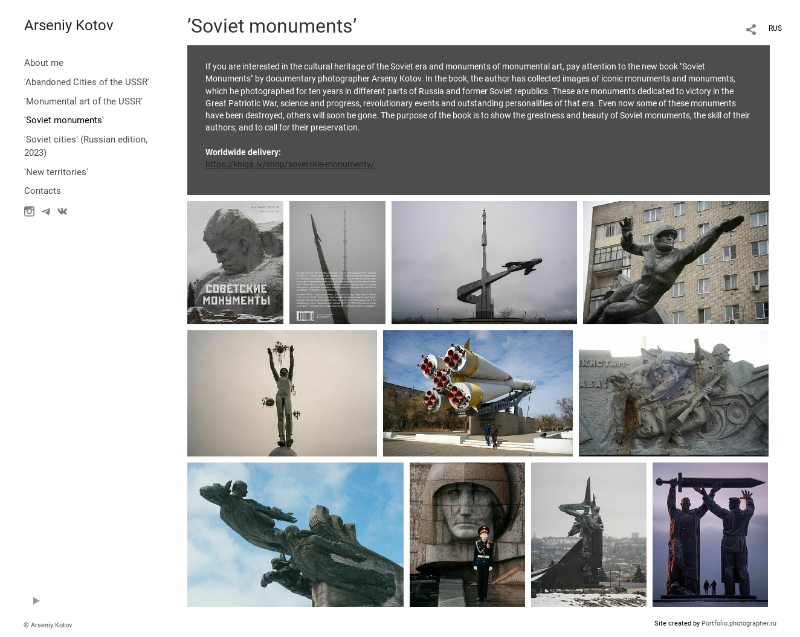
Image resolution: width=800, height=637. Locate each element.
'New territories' (56, 172)
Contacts (42, 190)
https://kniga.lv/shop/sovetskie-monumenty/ (290, 164)
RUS (775, 28)
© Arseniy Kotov (48, 625)
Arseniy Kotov (69, 25)
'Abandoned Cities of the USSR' (86, 82)
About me (43, 62)
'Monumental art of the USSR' (83, 101)
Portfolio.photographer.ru (739, 623)
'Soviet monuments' (64, 120)
